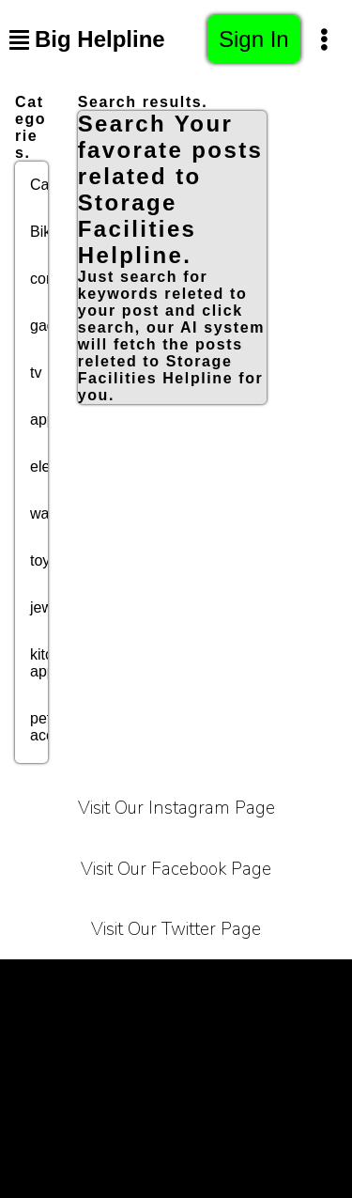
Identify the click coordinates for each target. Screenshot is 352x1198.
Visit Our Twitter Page (176, 929)
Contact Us (224, 1029)
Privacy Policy (209, 982)
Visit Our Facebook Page (176, 869)
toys (43, 560)
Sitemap (176, 1123)
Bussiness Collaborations (252, 1076)
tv (35, 373)
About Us (122, 1029)
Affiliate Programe (74, 1076)
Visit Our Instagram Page (176, 808)
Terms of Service (72, 982)
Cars (46, 185)
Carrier (313, 982)
